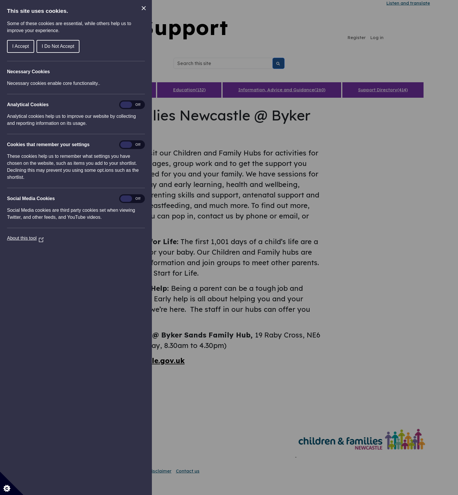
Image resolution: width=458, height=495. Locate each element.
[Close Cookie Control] (143, 8)
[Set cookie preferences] (11, 483)
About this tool (25, 238)
